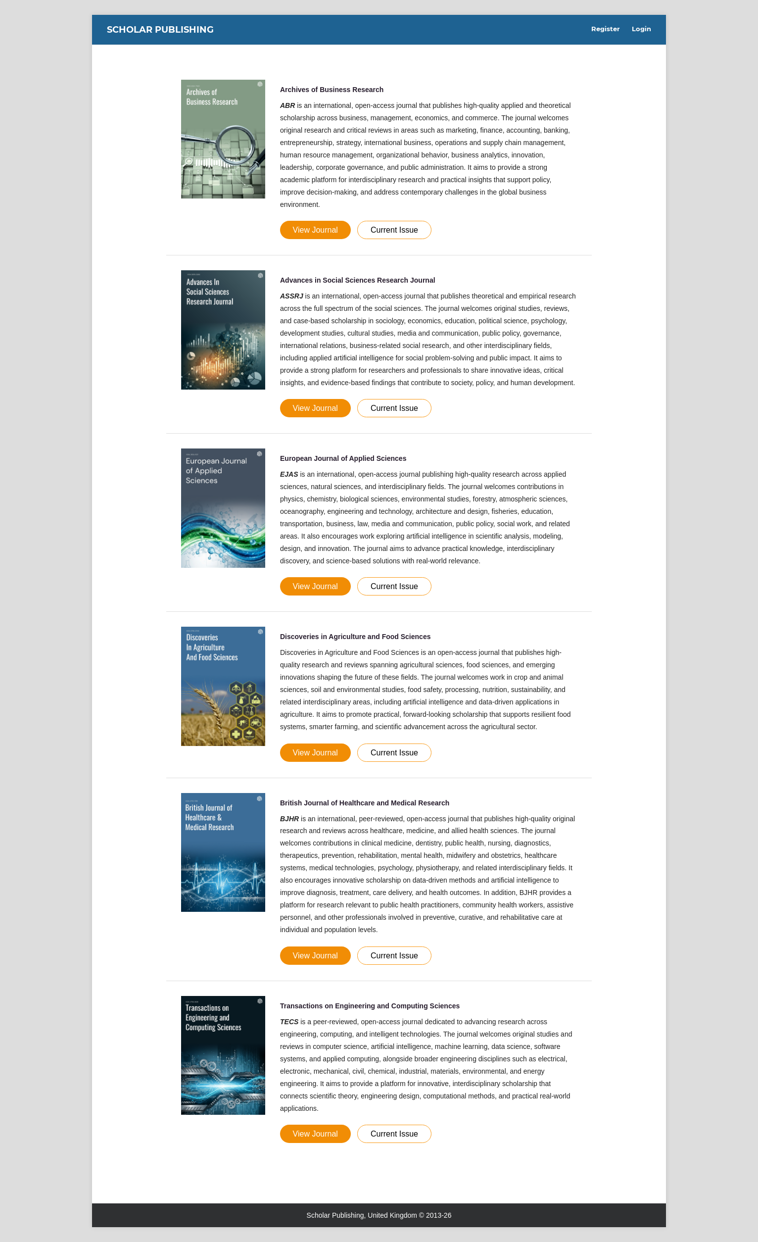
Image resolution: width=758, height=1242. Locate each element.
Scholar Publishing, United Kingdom (362, 1215)
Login (641, 29)
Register (605, 29)
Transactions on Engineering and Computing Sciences (370, 1006)
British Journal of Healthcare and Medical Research (364, 803)
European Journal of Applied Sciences (343, 458)
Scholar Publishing (160, 29)
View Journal (315, 230)
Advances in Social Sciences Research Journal (357, 280)
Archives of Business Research (331, 90)
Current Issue (394, 230)
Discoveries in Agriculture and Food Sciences (355, 637)
